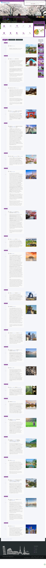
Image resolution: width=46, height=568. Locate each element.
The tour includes (19, 39)
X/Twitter (35, 551)
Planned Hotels (12, 39)
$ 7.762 (42, 22)
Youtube (35, 552)
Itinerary (5, 39)
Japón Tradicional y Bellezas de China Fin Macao (15, 18)
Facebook (35, 548)
